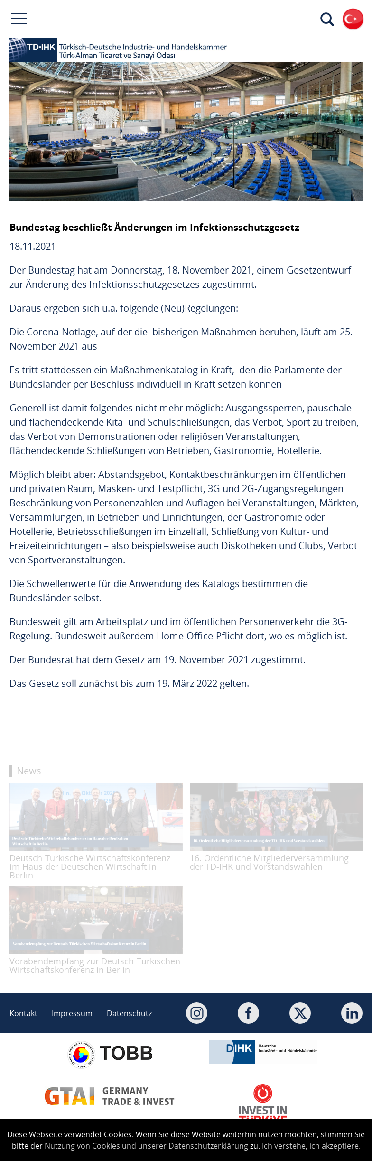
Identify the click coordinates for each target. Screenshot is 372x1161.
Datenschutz (129, 1013)
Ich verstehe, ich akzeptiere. (311, 1146)
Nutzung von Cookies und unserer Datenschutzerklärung (146, 1146)
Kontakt (23, 1013)
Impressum (72, 1013)
